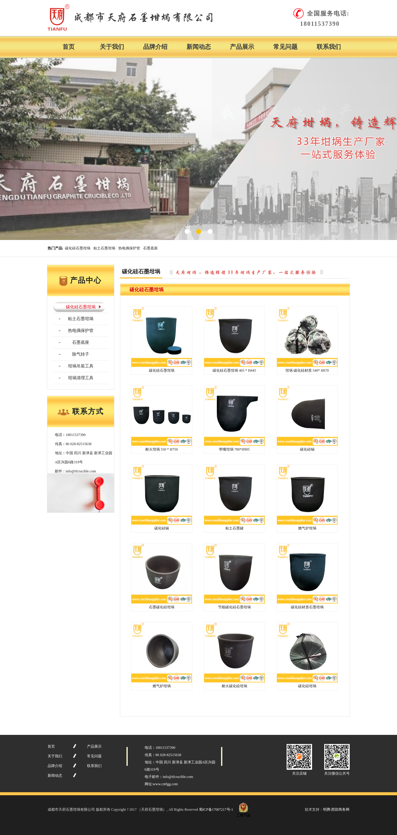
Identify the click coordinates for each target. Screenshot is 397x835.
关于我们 (112, 46)
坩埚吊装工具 (80, 366)
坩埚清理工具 (80, 378)
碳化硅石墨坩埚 (77, 248)
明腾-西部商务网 (336, 809)
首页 (68, 46)
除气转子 (80, 354)
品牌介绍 (155, 46)
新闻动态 (199, 46)
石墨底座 (150, 248)
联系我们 (329, 46)
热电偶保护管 (129, 248)
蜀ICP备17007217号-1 (216, 809)
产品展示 (242, 46)
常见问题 (285, 46)
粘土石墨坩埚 (104, 248)
